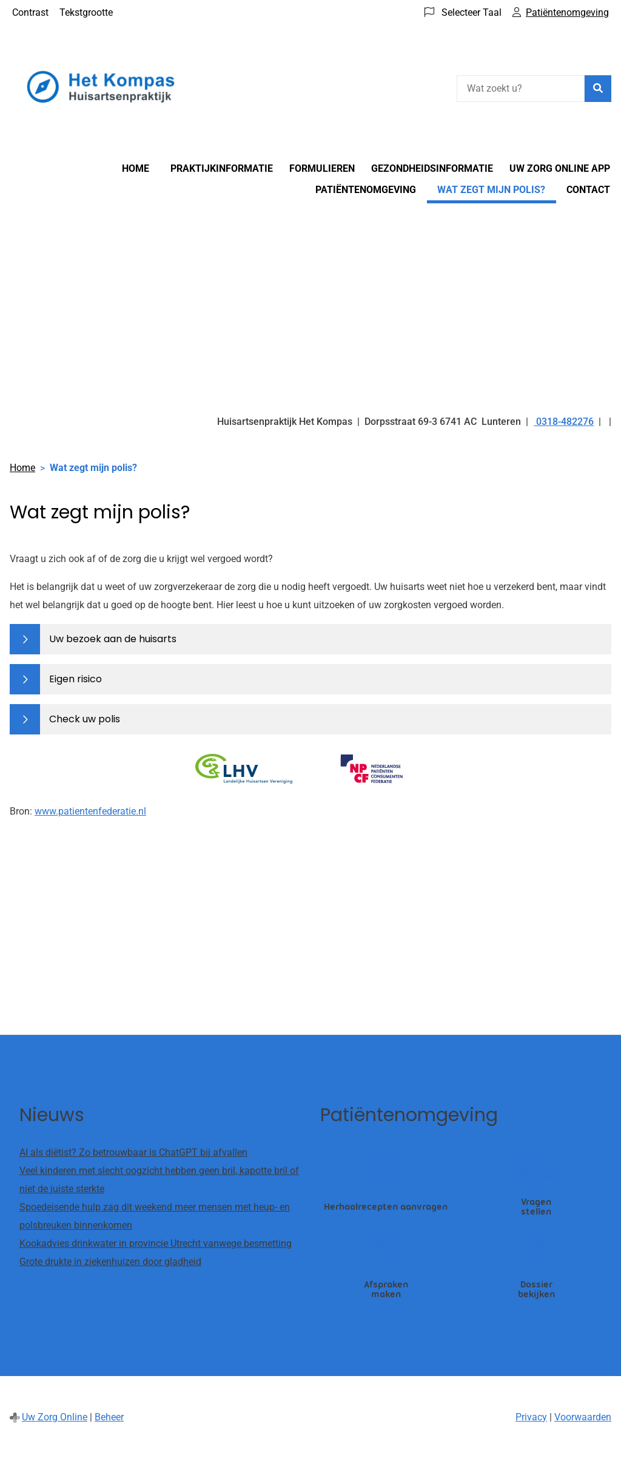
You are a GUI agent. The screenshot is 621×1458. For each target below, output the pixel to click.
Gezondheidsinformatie (432, 168)
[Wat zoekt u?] (521, 88)
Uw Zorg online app (559, 168)
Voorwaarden (582, 1417)
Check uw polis (84, 719)
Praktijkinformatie (221, 168)
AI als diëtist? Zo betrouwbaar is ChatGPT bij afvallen (133, 1152)
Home (135, 168)
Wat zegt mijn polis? (491, 189)
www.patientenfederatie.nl (90, 811)
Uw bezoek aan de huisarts (112, 639)
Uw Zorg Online (54, 1417)
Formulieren (322, 168)
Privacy (531, 1417)
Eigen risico (75, 679)
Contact (588, 189)
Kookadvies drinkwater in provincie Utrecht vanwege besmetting (155, 1243)
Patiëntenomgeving (365, 189)
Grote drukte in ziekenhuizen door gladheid (110, 1261)
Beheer (109, 1417)
